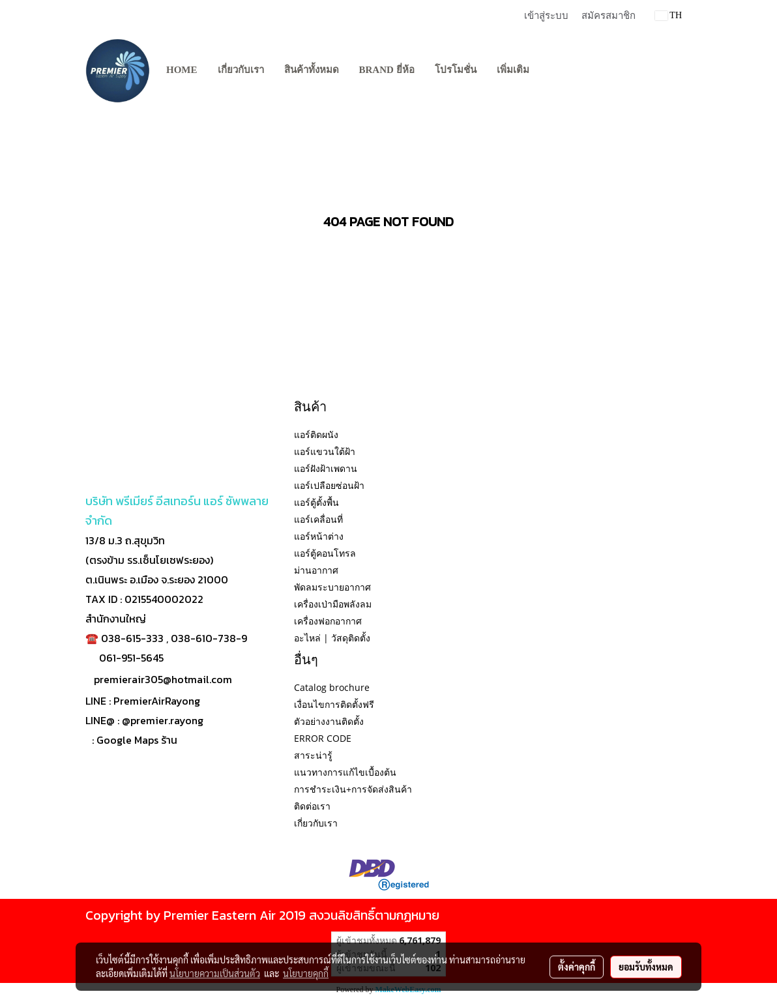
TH (668, 15)
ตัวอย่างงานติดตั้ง (329, 721)
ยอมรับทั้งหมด (646, 967)
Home (182, 70)
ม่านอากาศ (316, 570)
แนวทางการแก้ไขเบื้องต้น (345, 772)
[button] (551, 70)
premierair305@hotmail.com (163, 679)
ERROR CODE (322, 738)
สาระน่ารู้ (313, 755)
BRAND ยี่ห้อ (387, 70)
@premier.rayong (162, 720)
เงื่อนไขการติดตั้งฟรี (334, 704)
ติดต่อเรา (312, 806)
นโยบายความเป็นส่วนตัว (214, 973)
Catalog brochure (332, 687)
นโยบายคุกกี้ (306, 973)
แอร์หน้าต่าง (319, 536)
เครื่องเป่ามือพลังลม (333, 604)
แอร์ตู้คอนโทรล (325, 553)
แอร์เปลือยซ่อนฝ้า (329, 485)
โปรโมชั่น (455, 70)
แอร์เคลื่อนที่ (318, 519)
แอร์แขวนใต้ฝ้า (324, 451)
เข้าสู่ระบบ (546, 15)
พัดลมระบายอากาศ (332, 587)
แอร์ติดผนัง (316, 434)
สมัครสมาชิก (608, 15)
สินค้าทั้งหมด (311, 70)
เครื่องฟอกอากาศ (328, 621)
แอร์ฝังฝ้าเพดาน (325, 468)
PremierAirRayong (156, 701)
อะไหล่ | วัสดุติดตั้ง (332, 638)
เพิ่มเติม (513, 70)
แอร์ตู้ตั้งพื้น (316, 502)
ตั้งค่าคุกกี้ (576, 967)
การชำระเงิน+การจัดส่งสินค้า (353, 789)
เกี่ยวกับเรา (241, 70)
